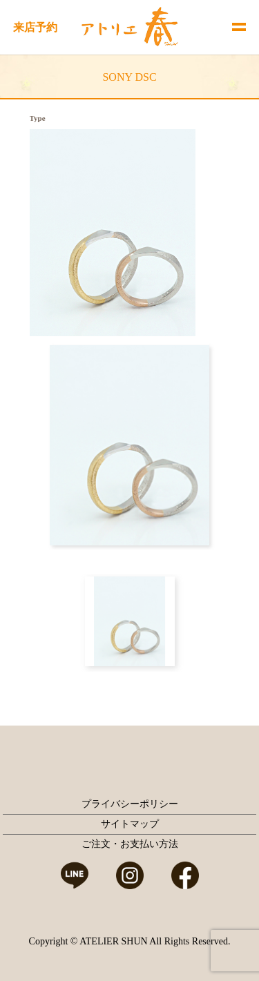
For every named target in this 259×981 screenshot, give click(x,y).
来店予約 (35, 27)
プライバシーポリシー (129, 804)
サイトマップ (130, 824)
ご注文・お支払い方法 (129, 844)
